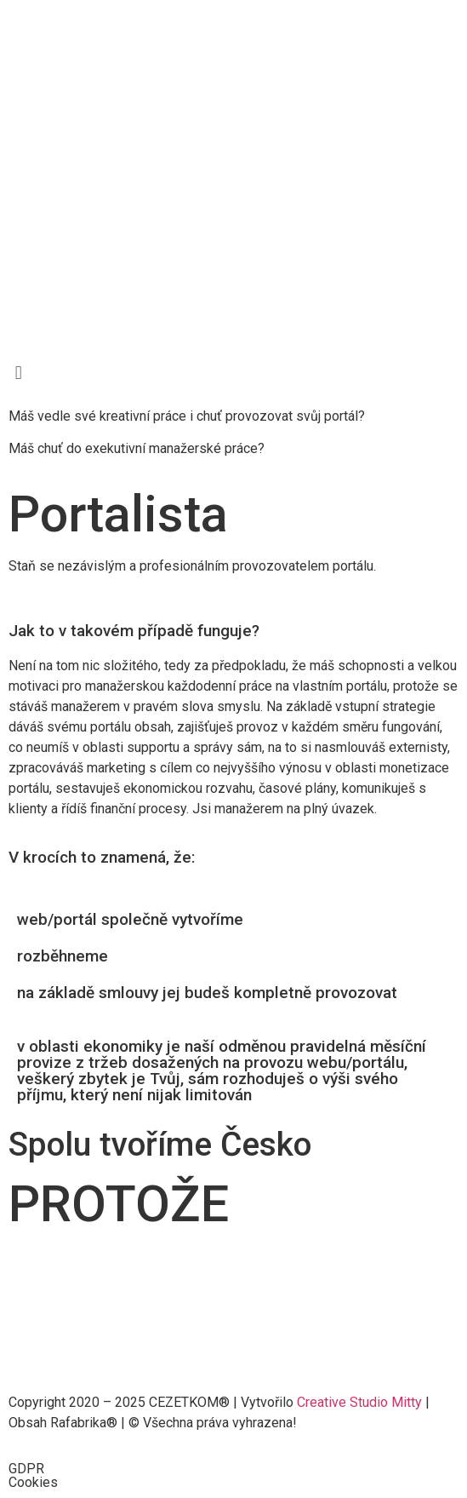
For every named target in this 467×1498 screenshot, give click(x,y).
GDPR (26, 1469)
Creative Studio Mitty (359, 1402)
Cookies (33, 1482)
